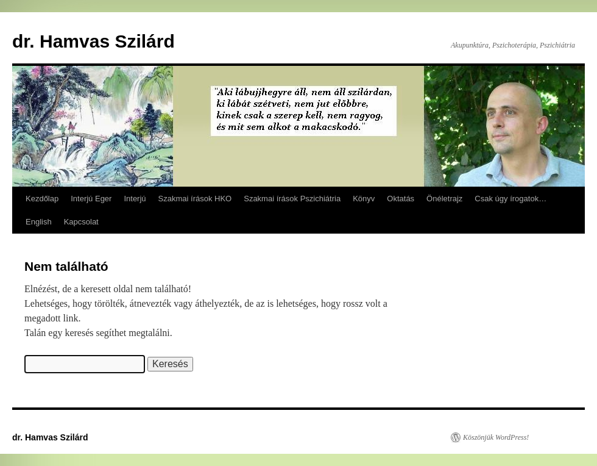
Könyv (364, 198)
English (39, 221)
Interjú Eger (91, 198)
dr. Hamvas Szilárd (93, 41)
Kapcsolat (81, 221)
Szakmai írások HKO (195, 198)
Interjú (135, 198)
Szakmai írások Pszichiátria (292, 198)
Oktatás (400, 198)
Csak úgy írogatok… (510, 198)
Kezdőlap (42, 198)
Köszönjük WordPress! (496, 437)
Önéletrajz (444, 198)
